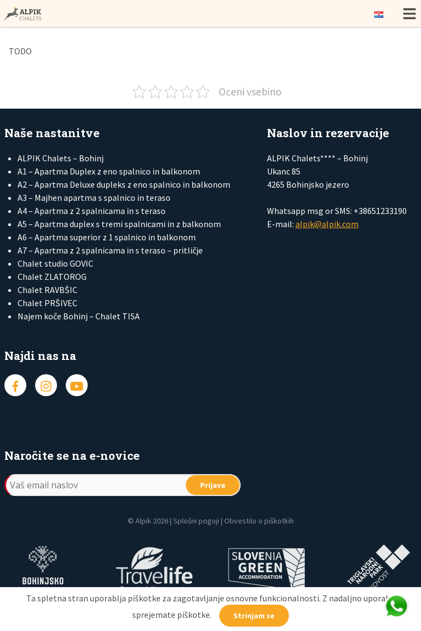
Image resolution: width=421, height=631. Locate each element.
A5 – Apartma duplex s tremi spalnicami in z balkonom (119, 223)
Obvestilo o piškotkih (259, 521)
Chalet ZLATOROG (52, 276)
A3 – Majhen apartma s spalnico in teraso (94, 197)
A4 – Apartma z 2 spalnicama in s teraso (92, 210)
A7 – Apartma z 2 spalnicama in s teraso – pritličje (110, 250)
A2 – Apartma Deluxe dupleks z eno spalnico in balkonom (124, 184)
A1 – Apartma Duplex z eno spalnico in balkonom (109, 171)
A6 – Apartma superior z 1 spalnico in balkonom (107, 237)
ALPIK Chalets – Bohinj (61, 158)
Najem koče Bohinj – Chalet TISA (79, 316)
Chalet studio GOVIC (55, 263)
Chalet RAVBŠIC (47, 289)
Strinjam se (254, 616)
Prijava (212, 485)
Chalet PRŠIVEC (47, 302)
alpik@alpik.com (327, 223)
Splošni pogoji (196, 521)
